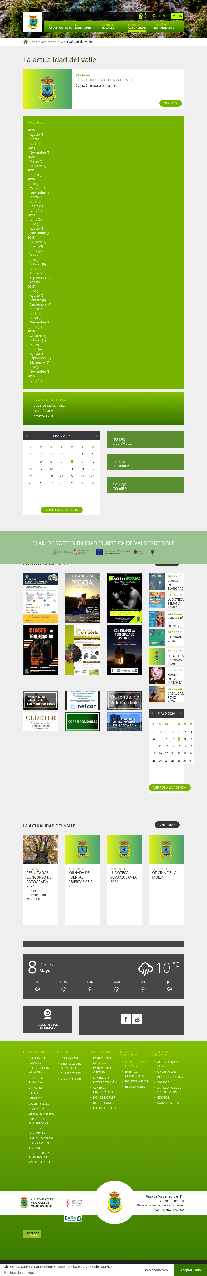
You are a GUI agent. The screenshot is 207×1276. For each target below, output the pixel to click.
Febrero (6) (38, 300)
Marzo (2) (37, 197)
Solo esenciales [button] (156, 1270)
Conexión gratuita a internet (104, 80)
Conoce (107, 26)
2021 (31, 170)
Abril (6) (35, 268)
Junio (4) (36, 349)
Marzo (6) (37, 161)
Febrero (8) (38, 264)
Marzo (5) (37, 309)
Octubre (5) (38, 336)
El (61, 26)
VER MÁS (170, 103)
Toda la (137, 26)
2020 (31, 179)
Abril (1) (35, 143)
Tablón (164, 26)
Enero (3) (36, 246)
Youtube (180, 16)
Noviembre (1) (40, 152)
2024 (31, 130)
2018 (31, 237)
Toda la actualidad (43, 42)
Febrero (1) (38, 340)
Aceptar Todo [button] (190, 1270)
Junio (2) (36, 219)
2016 (31, 331)
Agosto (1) (37, 134)
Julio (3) (35, 224)
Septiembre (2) (40, 277)
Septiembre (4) (40, 304)
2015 (31, 376)
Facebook (174, 16)
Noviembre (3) (40, 371)
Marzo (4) (37, 273)
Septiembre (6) (40, 358)
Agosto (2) (37, 295)
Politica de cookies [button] (19, 1272)
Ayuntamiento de (32, 22)
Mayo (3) (36, 318)
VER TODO (167, 824)
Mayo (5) (36, 255)
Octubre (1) (38, 166)
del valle (122, 441)
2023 (31, 148)
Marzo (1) (37, 139)
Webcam (141, 16)
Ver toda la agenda (61, 510)
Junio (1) (36, 210)
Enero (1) (36, 206)
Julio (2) (35, 184)
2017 (31, 286)
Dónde (121, 464)
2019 (31, 215)
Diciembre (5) (39, 362)
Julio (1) (35, 291)
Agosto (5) (37, 282)
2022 (31, 157)
